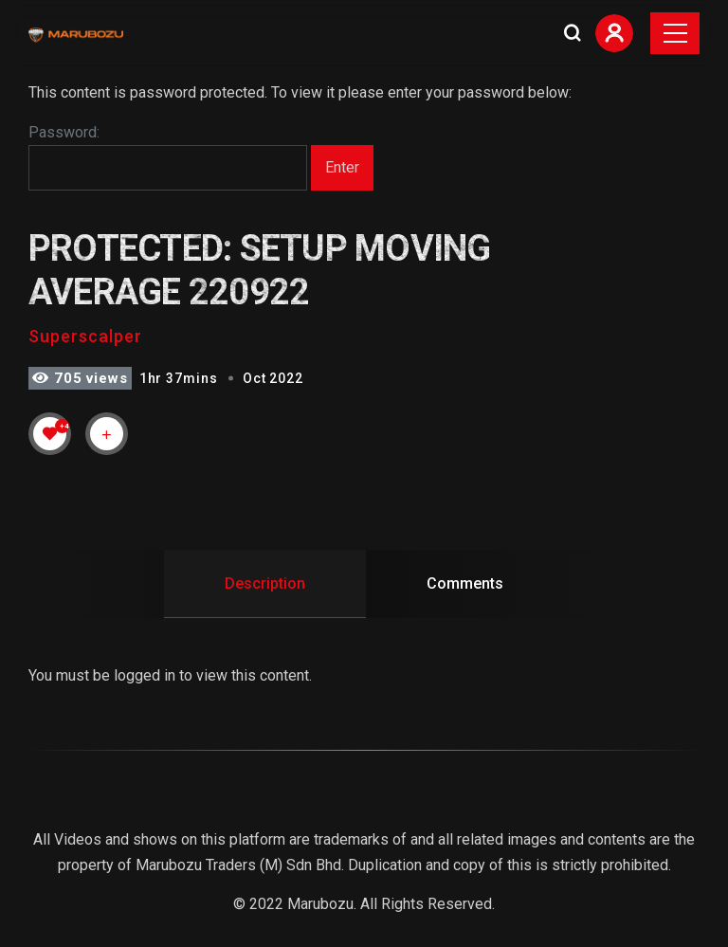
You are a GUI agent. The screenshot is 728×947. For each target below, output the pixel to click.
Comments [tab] (465, 583)
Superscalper (85, 336)
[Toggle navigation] (675, 33)
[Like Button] (50, 433)
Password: (167, 157)
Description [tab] (265, 583)
